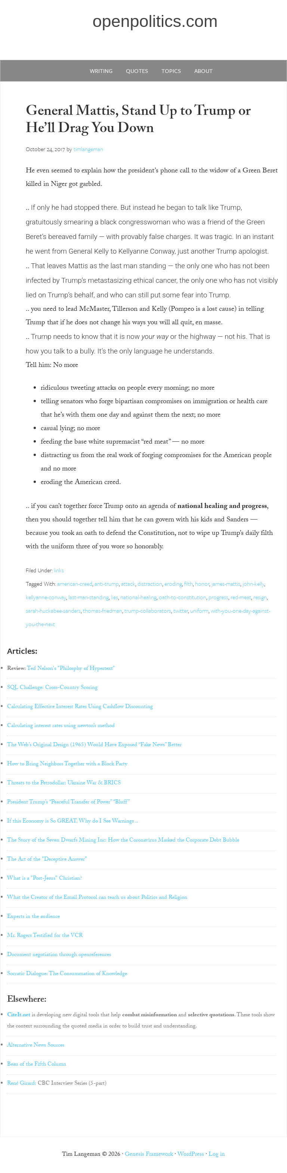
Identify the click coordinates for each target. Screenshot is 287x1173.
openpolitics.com (154, 21)
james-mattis (226, 583)
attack (128, 583)
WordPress (191, 1155)
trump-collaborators (147, 610)
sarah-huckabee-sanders (53, 610)
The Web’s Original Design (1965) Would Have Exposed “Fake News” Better (94, 745)
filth (188, 583)
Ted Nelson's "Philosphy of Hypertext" (71, 669)
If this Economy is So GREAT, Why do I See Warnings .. (72, 822)
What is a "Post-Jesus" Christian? (44, 879)
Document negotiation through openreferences (59, 955)
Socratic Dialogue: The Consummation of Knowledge (67, 974)
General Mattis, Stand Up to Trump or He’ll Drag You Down (138, 121)
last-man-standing (88, 597)
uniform (199, 610)
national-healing (138, 597)
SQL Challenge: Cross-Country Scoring (52, 688)
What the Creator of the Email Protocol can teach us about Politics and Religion (97, 898)
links (59, 570)
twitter (180, 610)
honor (202, 583)
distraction (150, 583)
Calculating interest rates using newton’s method (61, 726)
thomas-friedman (102, 610)
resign (260, 597)
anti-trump (107, 583)
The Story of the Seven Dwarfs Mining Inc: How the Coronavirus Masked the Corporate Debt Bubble (123, 841)
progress (218, 597)
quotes (137, 71)
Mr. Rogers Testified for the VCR (45, 936)
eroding (173, 583)
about (203, 71)
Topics (171, 71)
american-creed (74, 583)
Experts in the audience (33, 917)
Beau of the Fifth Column (36, 1065)
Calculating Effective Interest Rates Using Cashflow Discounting (80, 707)
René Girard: (21, 1084)
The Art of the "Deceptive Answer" (47, 860)
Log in (217, 1155)
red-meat (241, 597)
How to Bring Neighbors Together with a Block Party (67, 764)
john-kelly (253, 583)
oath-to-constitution (182, 597)
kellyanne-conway (46, 597)
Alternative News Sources (35, 1046)
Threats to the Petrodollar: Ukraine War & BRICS (64, 783)
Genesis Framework (149, 1155)
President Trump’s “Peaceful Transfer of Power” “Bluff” (68, 803)
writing (101, 71)
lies (114, 597)
